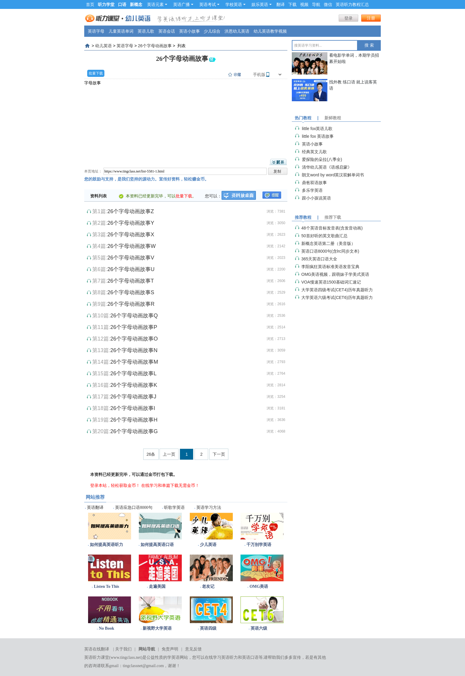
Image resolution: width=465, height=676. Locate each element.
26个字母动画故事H (133, 420)
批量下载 (96, 73)
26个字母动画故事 (155, 45)
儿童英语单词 (121, 31)
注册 (371, 18)
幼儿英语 (103, 45)
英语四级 (208, 628)
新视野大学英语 (157, 628)
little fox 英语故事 (318, 136)
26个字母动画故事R (131, 304)
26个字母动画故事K (133, 385)
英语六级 (259, 628)
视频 (304, 4)
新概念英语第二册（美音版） (328, 243)
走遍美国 (157, 586)
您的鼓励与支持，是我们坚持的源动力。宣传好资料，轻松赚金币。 (146, 179)
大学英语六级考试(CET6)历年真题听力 (337, 297)
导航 (316, 4)
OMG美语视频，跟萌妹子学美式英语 (335, 274)
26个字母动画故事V (130, 258)
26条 (150, 454)
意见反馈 (193, 649)
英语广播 (183, 4)
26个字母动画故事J (133, 397)
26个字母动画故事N (133, 350)
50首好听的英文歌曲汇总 (324, 235)
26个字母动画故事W (131, 246)
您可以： (213, 196)
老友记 (208, 586)
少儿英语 (208, 544)
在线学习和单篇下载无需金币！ (170, 485)
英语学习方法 (208, 507)
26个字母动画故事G (134, 431)
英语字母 (96, 31)
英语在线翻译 (96, 649)
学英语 (173, 657)
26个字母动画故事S (130, 292)
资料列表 (98, 196)
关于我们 (123, 649)
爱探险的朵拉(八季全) (322, 159)
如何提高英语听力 (106, 544)
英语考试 (209, 4)
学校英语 (235, 4)
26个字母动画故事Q (134, 316)
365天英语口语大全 (319, 259)
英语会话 (166, 31)
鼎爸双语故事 (314, 182)
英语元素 (157, 4)
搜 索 (369, 45)
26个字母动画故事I (132, 408)
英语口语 (250, 657)
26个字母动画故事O (134, 339)
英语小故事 (189, 31)
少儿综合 (212, 31)
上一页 (169, 454)
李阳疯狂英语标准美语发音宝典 (330, 266)
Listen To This (106, 586)
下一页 (219, 454)
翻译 (280, 4)
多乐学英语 (312, 190)
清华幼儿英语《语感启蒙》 (327, 167)
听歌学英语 (174, 507)
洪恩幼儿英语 (236, 31)
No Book (106, 628)
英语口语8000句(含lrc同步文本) (330, 251)
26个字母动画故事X (130, 235)
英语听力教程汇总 (352, 4)
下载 (292, 4)
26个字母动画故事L (133, 373)
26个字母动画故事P (133, 327)
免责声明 (170, 649)
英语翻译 (95, 507)
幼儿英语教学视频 (270, 31)
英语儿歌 (146, 31)
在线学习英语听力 (221, 657)
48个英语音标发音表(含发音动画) (332, 228)
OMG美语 (258, 586)
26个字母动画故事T (130, 281)
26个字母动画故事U (131, 269)
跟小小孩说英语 (316, 198)
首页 (90, 4)
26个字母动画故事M (134, 362)
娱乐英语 (261, 4)
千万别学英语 (258, 544)
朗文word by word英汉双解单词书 (333, 174)
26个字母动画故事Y (130, 223)
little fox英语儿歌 (317, 128)
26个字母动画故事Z (130, 211)
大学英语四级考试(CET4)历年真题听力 (337, 289)
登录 (348, 18)
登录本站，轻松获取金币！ (115, 485)
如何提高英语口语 (157, 544)
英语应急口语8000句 (133, 507)
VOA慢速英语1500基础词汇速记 (331, 282)
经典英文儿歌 (314, 151)
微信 (328, 4)
